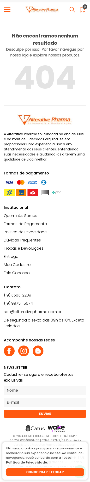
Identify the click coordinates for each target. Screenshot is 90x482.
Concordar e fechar (45, 472)
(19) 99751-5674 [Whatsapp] (18, 303)
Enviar (45, 413)
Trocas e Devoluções (23, 248)
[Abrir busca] (72, 9)
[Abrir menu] (8, 9)
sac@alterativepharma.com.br (32, 312)
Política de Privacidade (25, 232)
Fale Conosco (17, 273)
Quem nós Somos (20, 215)
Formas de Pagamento (25, 224)
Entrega (11, 256)
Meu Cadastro (17, 264)
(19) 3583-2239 (17, 295)
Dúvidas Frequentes (22, 240)
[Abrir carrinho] (82, 9)
